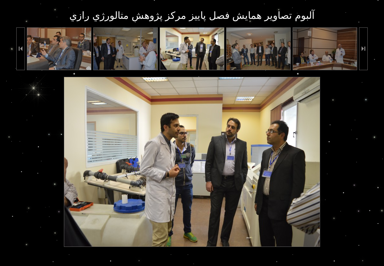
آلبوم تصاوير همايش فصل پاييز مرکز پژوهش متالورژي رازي (192, 15)
